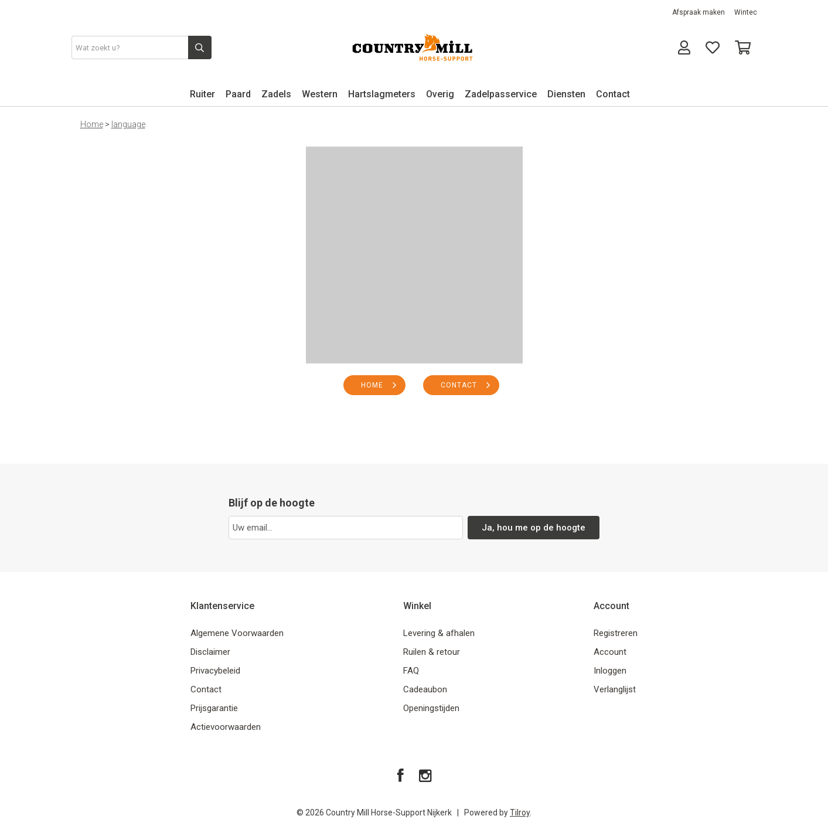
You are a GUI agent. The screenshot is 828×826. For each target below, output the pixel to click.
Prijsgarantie (214, 708)
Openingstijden (431, 708)
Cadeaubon (425, 689)
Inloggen (610, 670)
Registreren (616, 633)
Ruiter (202, 94)
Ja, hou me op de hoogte (533, 527)
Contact (613, 94)
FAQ (411, 670)
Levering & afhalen (439, 633)
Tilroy (520, 812)
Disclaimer (210, 652)
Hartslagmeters (381, 94)
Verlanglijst (615, 689)
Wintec (745, 12)
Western (320, 94)
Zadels (276, 94)
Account (610, 652)
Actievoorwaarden (225, 727)
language (128, 124)
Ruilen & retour (431, 652)
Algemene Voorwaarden (237, 633)
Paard (238, 94)
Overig (440, 94)
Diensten (566, 94)
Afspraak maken (698, 12)
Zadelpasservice (501, 94)
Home (91, 124)
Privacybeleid (215, 670)
